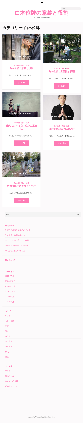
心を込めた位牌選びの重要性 (17, 245)
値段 (7, 331)
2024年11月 (10, 286)
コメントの (11, 381)
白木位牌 (17, 65)
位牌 (7, 326)
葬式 (22, 65)
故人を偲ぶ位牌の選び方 (15, 235)
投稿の (9, 376)
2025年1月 (9, 276)
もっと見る (21, 83)
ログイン (8, 371)
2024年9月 (9, 297)
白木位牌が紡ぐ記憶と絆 (62, 129)
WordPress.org (11, 386)
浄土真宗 (8, 341)
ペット (7, 316)
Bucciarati (28, 56)
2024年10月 (10, 291)
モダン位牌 (9, 321)
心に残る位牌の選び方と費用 (17, 240)
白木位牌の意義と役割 (41, 13)
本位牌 (7, 336)
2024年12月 (10, 281)
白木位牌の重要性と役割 (62, 71)
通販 (27, 65)
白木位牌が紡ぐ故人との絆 (21, 186)
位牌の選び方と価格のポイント (18, 230)
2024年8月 (9, 302)
